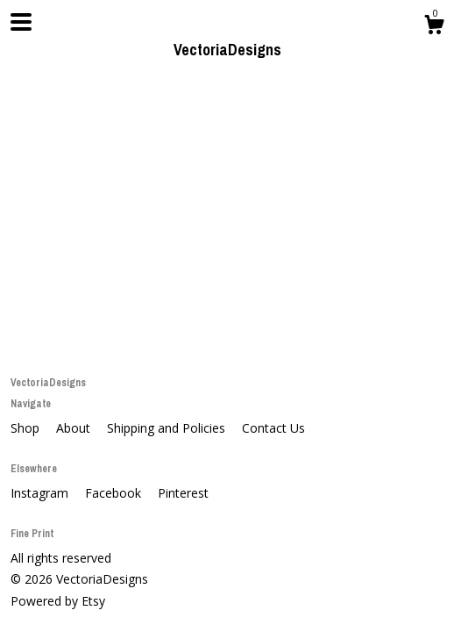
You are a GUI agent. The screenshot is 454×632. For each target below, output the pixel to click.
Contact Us (273, 428)
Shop (27, 428)
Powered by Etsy (58, 600)
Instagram (41, 493)
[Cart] (433, 26)
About (75, 428)
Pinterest (183, 493)
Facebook (115, 493)
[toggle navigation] (21, 22)
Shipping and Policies (168, 428)
